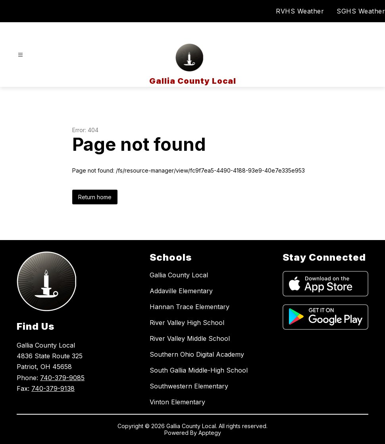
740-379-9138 (53, 388)
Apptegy (209, 432)
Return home (95, 197)
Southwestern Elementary (189, 386)
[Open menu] (20, 55)
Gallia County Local (179, 275)
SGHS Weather (361, 11)
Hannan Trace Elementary (189, 307)
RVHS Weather (300, 11)
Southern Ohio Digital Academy (197, 354)
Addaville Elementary (181, 291)
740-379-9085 (62, 378)
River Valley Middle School (190, 338)
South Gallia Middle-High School (199, 370)
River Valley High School (187, 323)
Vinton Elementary (177, 402)
